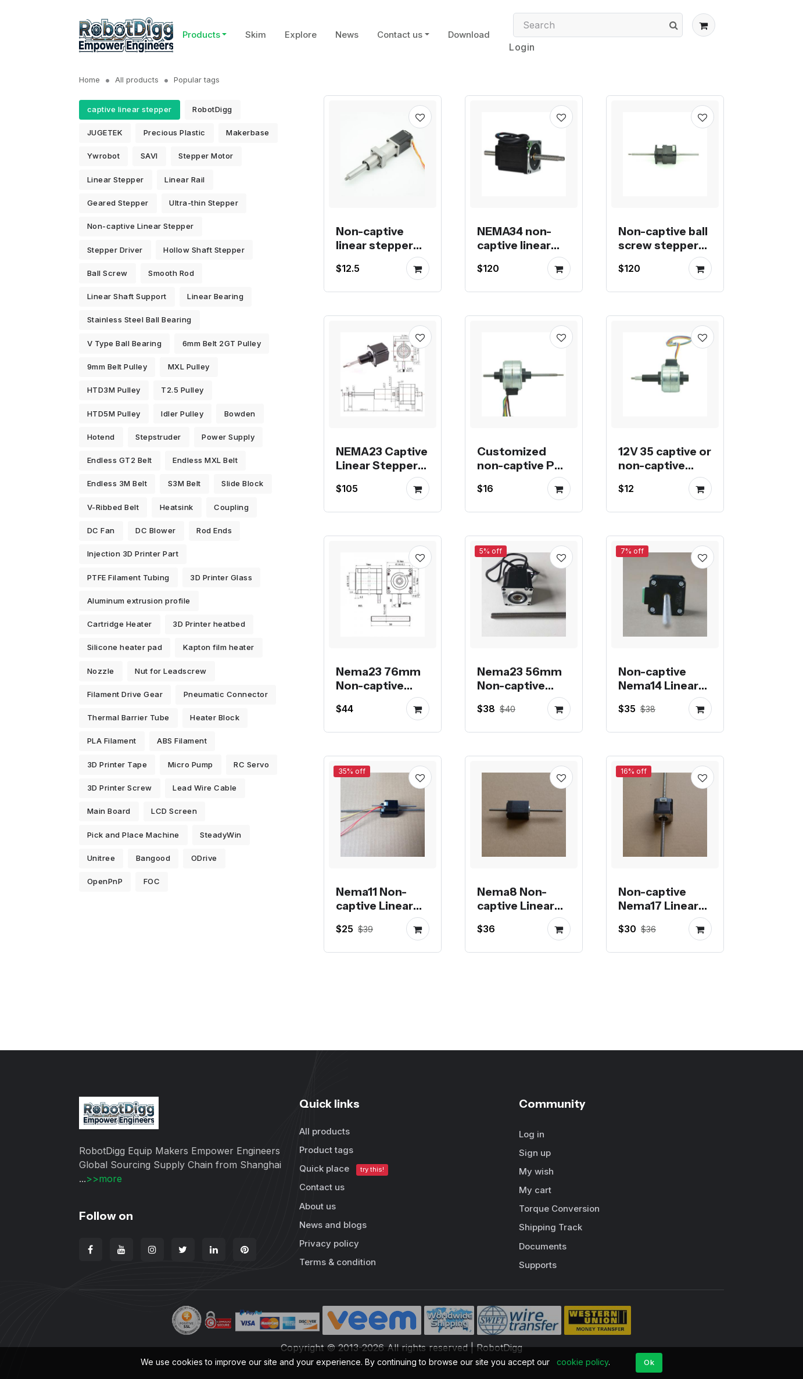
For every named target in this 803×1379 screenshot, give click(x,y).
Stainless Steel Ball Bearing (139, 319)
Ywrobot (103, 155)
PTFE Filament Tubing (128, 577)
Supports (538, 1264)
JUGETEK (105, 132)
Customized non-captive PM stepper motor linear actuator (520, 472)
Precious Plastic (175, 132)
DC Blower (155, 530)
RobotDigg (212, 109)
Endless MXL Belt (205, 460)
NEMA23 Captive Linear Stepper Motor (382, 465)
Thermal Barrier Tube (128, 717)
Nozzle (100, 671)
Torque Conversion (559, 1208)
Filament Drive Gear (125, 694)
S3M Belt (184, 483)
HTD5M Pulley (114, 413)
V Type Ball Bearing (124, 343)
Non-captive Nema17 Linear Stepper (658, 905)
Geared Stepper (118, 202)
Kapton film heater (218, 647)
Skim (255, 34)
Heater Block (214, 717)
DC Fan (101, 530)
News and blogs (333, 1224)
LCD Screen (174, 811)
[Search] (598, 25)
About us (317, 1206)
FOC (152, 881)
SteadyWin (221, 834)
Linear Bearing (215, 296)
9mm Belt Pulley (117, 366)
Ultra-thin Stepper (203, 202)
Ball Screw (107, 273)
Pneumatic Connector (226, 694)
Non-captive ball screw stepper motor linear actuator (663, 252)
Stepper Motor (206, 155)
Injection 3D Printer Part (133, 553)
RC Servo (251, 764)
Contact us (399, 34)
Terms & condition (337, 1261)
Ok (649, 1362)
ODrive (204, 858)
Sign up (535, 1152)
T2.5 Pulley (182, 389)
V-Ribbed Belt (113, 507)
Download (469, 34)
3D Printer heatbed (209, 624)
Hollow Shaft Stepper (204, 249)
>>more (104, 1178)
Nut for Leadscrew (171, 671)
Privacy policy (329, 1243)
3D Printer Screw (119, 787)
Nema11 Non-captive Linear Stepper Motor (377, 905)
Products (201, 34)
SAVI (149, 155)
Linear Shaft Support (127, 296)
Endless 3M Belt (117, 483)
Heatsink (176, 507)
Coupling (231, 507)
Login (522, 47)
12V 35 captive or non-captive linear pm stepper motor (664, 472)
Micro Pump (190, 764)
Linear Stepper (115, 179)
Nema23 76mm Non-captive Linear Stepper (378, 685)
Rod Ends (214, 530)
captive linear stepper (129, 109)
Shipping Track (550, 1227)
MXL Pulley (189, 366)
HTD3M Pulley (114, 389)
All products (137, 79)
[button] (703, 25)
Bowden (240, 413)
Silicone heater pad (125, 647)
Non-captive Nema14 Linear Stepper (658, 685)
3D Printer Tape (117, 764)
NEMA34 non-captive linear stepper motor (518, 245)
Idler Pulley (182, 413)
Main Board (109, 811)
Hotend (101, 436)
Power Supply (228, 436)
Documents (543, 1246)
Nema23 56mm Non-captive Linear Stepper (519, 685)
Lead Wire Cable (205, 787)
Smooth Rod (171, 273)
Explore (301, 34)
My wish (536, 1171)
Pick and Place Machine (133, 834)
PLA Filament (112, 740)
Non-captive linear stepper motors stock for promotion (375, 252)
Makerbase (248, 132)
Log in (531, 1134)
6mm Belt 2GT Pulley (221, 343)
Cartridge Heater (119, 624)
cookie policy (582, 1362)
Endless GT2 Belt (119, 460)
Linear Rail (184, 179)
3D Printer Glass (221, 577)
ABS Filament (182, 740)
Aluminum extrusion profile (139, 600)
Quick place (344, 1169)
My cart (535, 1189)
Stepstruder (158, 436)
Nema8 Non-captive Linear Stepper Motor (518, 905)
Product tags (326, 1149)
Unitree (101, 858)
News (347, 34)
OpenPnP (105, 881)
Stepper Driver (115, 249)
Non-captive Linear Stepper (140, 226)
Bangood (153, 858)
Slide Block (242, 483)
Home (89, 79)
